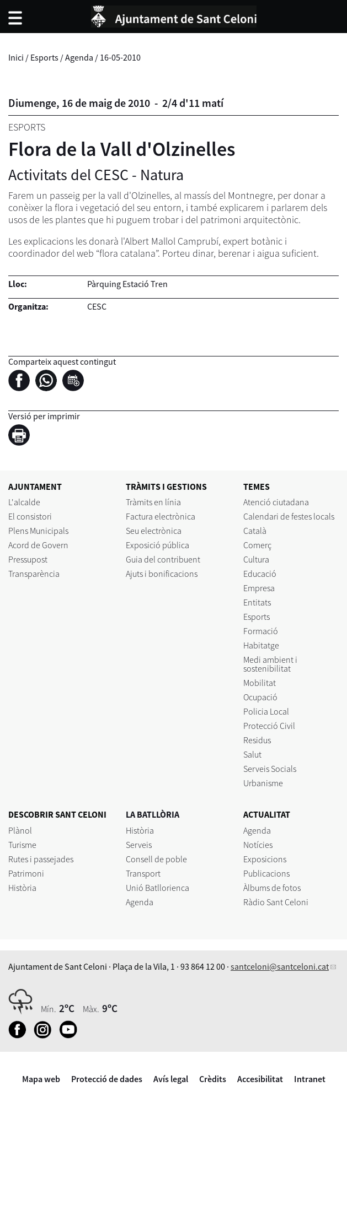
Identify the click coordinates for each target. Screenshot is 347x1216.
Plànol (20, 830)
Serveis (139, 844)
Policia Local (266, 711)
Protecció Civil (269, 725)
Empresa (259, 587)
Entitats (257, 602)
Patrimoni (26, 873)
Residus (257, 739)
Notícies (258, 844)
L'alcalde (24, 501)
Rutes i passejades (40, 858)
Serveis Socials (269, 768)
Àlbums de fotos (272, 887)
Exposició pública (157, 544)
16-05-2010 (120, 57)
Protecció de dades (106, 1078)
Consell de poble (156, 858)
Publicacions (266, 873)
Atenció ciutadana (276, 501)
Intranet (309, 1078)
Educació (259, 573)
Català (254, 530)
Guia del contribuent (163, 559)
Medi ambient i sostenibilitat (270, 664)
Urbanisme (263, 782)
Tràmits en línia (153, 501)
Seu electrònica (153, 530)
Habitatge (261, 645)
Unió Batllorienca (157, 887)
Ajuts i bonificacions (161, 573)
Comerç (257, 544)
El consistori (30, 516)
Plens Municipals (38, 530)
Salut (252, 754)
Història (22, 887)
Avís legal (170, 1078)
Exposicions (264, 858)
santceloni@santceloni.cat (280, 966)
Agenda (79, 57)
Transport (143, 873)
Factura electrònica (160, 516)
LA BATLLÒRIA (152, 814)
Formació (260, 630)
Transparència (34, 573)
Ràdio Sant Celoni (275, 901)
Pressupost (27, 559)
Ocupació (260, 696)
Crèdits (212, 1078)
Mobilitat (259, 682)
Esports (44, 57)
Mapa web (41, 1078)
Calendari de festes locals (288, 516)
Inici (16, 57)
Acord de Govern (38, 544)
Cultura (256, 559)
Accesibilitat (260, 1078)
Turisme (22, 844)
